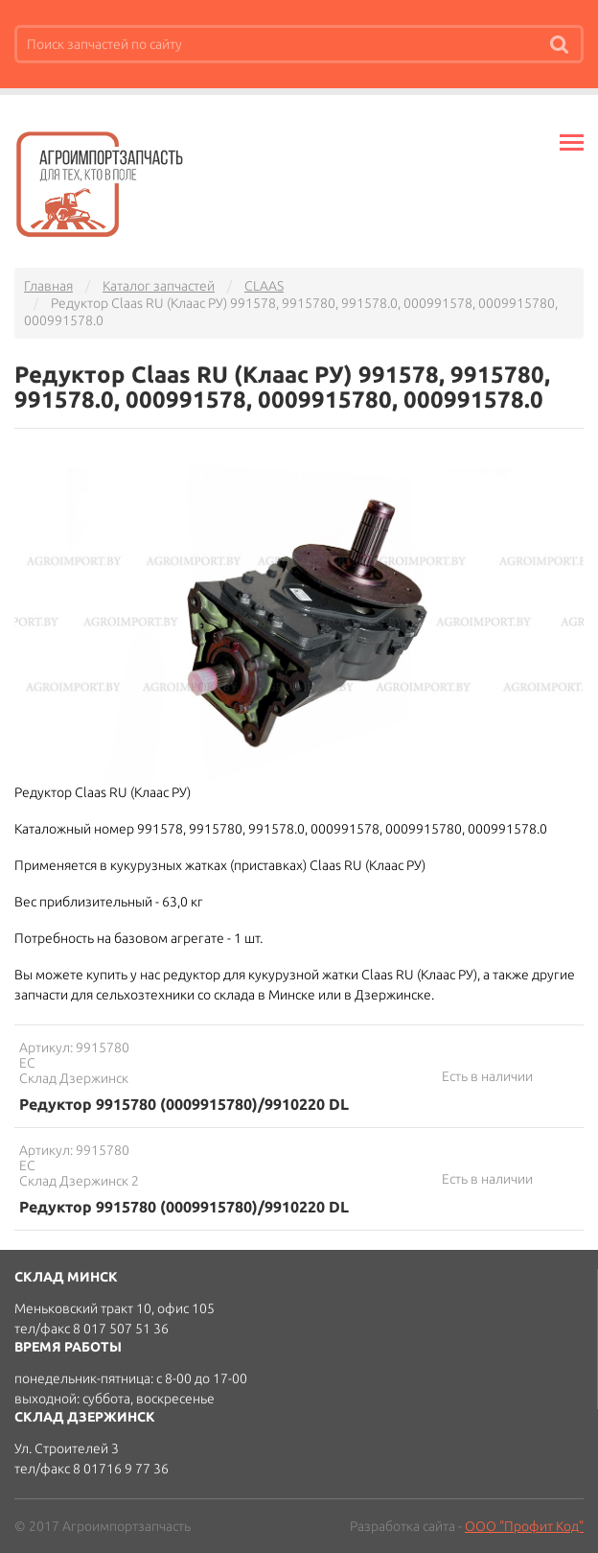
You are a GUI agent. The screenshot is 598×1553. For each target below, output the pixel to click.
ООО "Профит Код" (524, 1526)
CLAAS (264, 286)
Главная (48, 286)
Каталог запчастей (159, 286)
